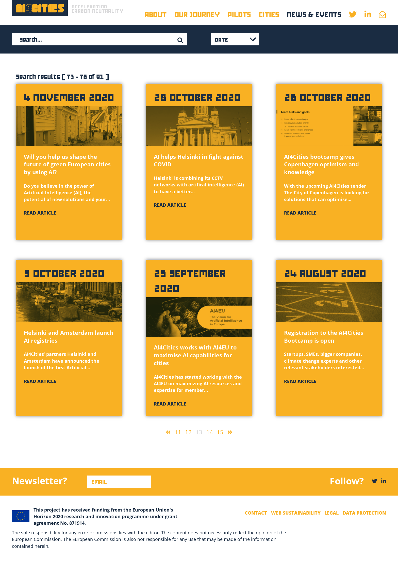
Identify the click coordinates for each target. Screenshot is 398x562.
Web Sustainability (296, 513)
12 (188, 432)
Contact (256, 513)
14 (209, 432)
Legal (331, 513)
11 (178, 432)
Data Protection (364, 513)
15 (220, 432)
